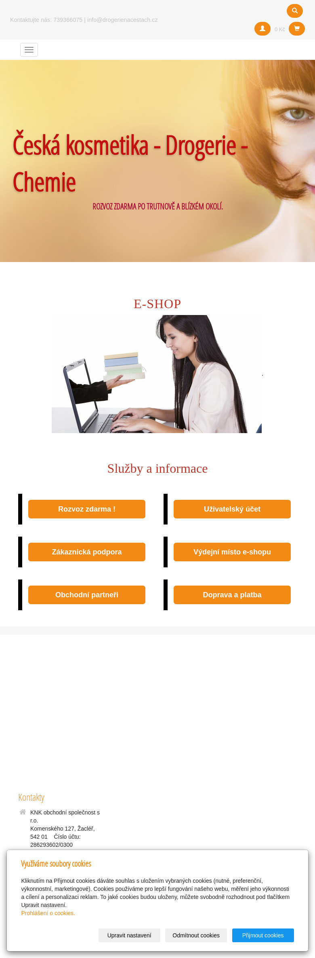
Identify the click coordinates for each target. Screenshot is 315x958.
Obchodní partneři (86, 595)
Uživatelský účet (232, 509)
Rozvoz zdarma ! (87, 509)
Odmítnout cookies (196, 935)
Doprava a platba (232, 595)
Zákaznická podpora (87, 552)
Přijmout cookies (263, 935)
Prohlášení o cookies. (48, 913)
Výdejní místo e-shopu (232, 552)
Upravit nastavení (129, 935)
